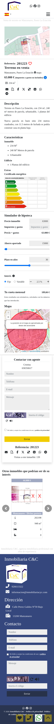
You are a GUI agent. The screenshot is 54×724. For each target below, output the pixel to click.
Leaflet (23, 351)
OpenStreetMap (34, 351)
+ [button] (8, 313)
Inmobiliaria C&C (17, 711)
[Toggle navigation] (48, 14)
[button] (5, 508)
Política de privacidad (34, 711)
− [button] (8, 317)
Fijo (9, 281)
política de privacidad (42, 430)
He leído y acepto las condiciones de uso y (28, 430)
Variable (20, 281)
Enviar (27, 439)
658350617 (27, 368)
